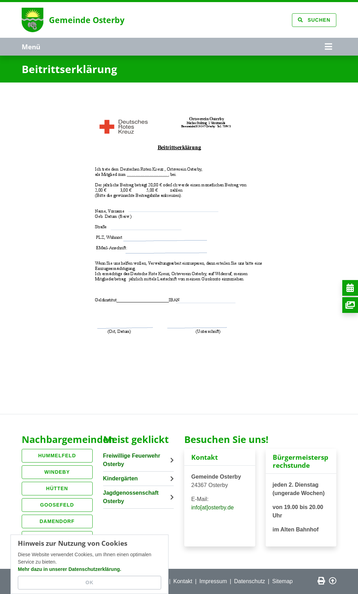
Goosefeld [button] (57, 505)
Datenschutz (249, 581)
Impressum (213, 581)
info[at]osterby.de (212, 507)
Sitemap (282, 581)
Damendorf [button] (57, 521)
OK (90, 582)
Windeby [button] (57, 472)
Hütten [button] (57, 488)
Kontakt (182, 581)
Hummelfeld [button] (57, 455)
